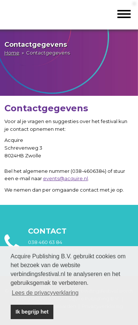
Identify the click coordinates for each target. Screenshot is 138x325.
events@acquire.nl (65, 178)
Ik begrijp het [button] (32, 312)
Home (12, 53)
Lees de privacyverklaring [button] (45, 293)
